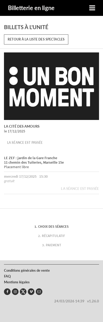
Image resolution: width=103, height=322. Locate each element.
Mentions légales (17, 282)
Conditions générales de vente (27, 270)
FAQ (7, 276)
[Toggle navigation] (92, 8)
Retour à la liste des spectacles (36, 39)
